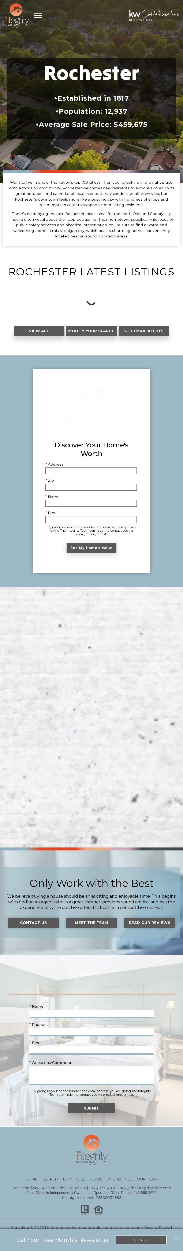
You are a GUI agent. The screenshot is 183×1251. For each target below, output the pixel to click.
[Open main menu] (38, 15)
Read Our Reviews (149, 927)
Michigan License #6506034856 (91, 1202)
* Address (54, 468)
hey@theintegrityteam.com (145, 1192)
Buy (67, 1183)
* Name (52, 501)
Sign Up (92, 1240)
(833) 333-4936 (102, 1192)
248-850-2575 (145, 1197)
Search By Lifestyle (111, 1183)
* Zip (49, 484)
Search (50, 1183)
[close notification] (176, 1229)
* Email (52, 517)
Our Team (147, 1183)
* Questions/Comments (51, 1067)
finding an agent (36, 905)
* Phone (36, 1028)
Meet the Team (91, 927)
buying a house (47, 900)
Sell (80, 1183)
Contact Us (33, 927)
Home (31, 1183)
